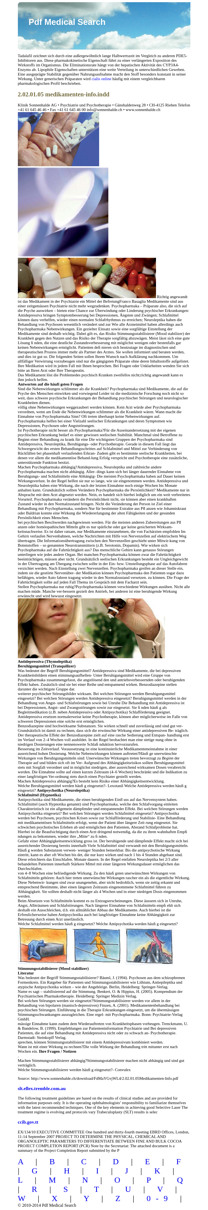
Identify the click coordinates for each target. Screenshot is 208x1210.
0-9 (160, 1198)
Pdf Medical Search (67, 22)
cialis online (101, 79)
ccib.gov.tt (28, 1122)
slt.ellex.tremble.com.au (42, 1088)
